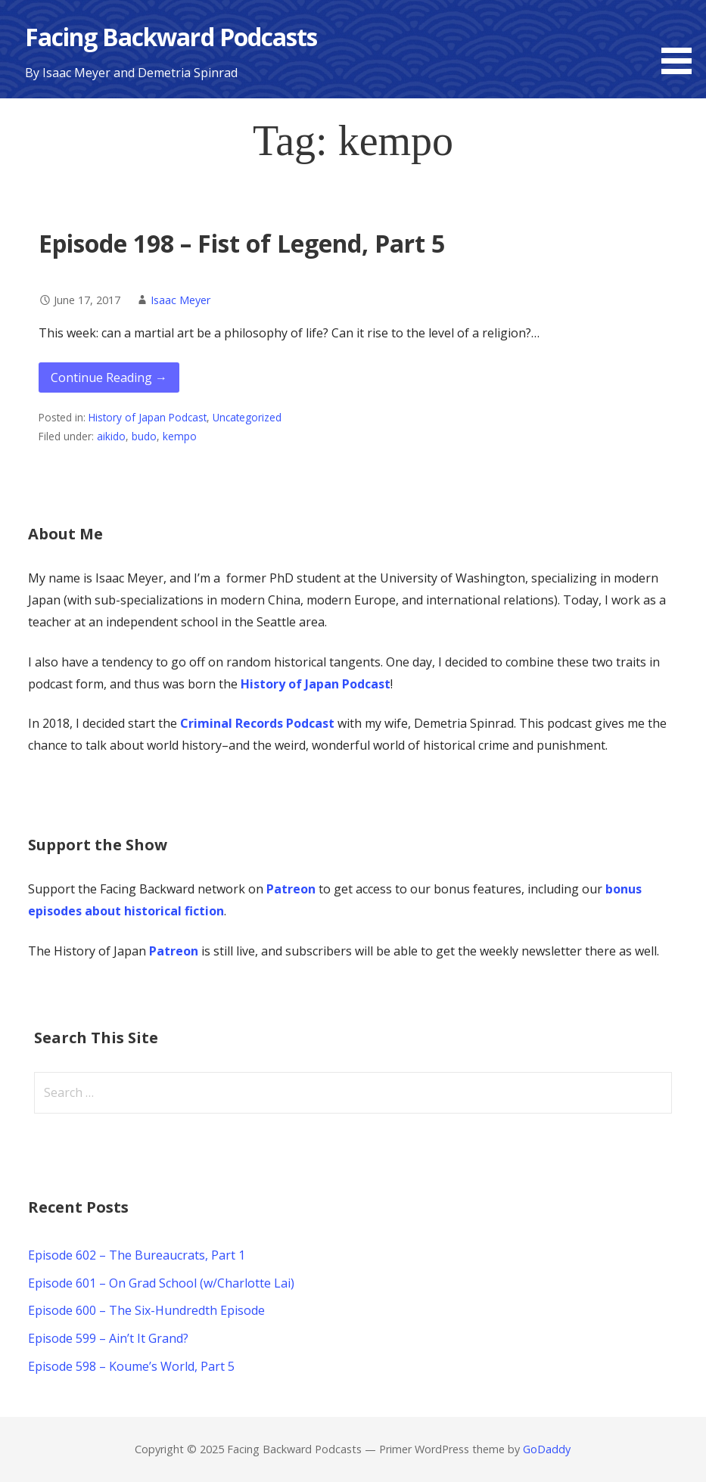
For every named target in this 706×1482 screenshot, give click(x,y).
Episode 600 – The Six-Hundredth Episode (146, 1310)
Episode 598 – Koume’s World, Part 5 (131, 1366)
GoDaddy (547, 1449)
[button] (682, 39)
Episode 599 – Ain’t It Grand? (108, 1338)
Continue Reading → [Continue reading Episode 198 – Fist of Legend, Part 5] (109, 377)
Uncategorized (247, 417)
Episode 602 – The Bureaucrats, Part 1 (136, 1255)
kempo (180, 436)
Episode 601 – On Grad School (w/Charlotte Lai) (161, 1283)
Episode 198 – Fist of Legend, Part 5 (242, 243)
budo (144, 436)
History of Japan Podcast (148, 417)
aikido (111, 436)
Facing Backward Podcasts (171, 36)
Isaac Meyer (180, 300)
